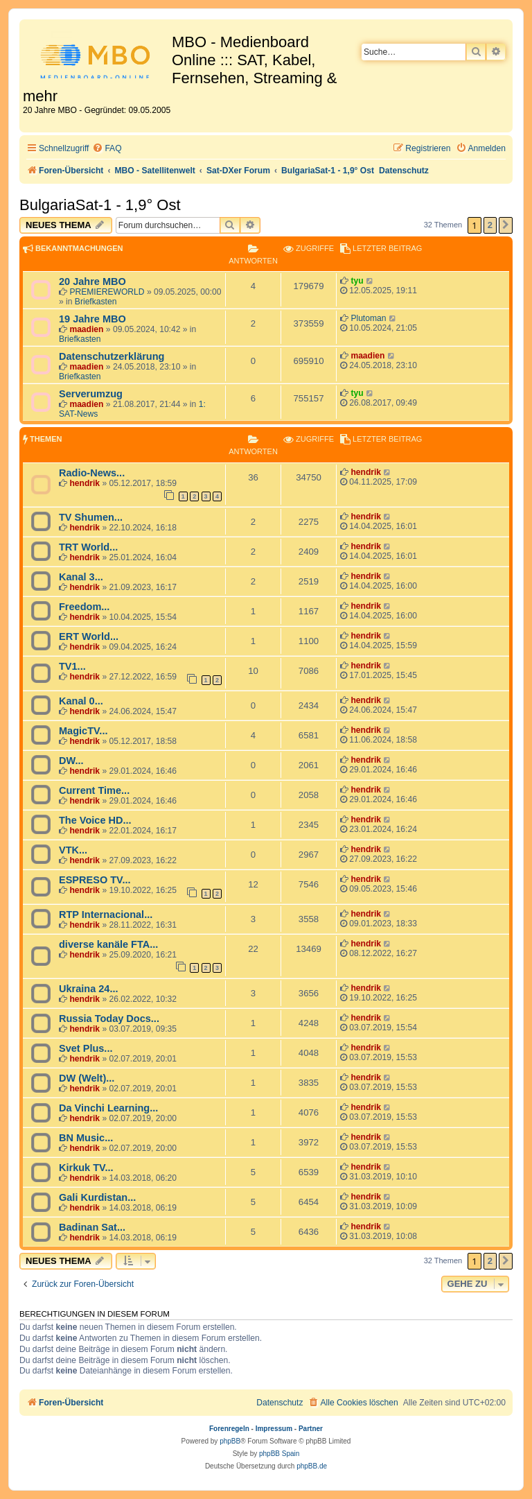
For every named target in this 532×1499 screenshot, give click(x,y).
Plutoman (368, 318)
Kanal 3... (81, 576)
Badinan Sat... (92, 1227)
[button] (506, 225)
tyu (357, 281)
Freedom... (84, 606)
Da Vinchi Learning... (108, 1108)
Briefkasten (96, 301)
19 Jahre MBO (92, 318)
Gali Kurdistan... (97, 1197)
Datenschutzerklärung (111, 356)
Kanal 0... (81, 701)
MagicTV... (83, 730)
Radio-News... (92, 472)
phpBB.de (311, 1466)
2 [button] (490, 225)
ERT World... (88, 636)
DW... (71, 760)
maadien (86, 329)
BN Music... (86, 1137)
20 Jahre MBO (92, 281)
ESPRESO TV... (95, 879)
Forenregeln (229, 1428)
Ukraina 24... (88, 988)
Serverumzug (91, 393)
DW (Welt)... (86, 1078)
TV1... (72, 666)
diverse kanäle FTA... (108, 944)
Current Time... (94, 790)
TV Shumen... (91, 517)
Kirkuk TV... (86, 1167)
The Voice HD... (95, 820)
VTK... (73, 850)
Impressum (274, 1428)
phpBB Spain (279, 1453)
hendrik (84, 483)
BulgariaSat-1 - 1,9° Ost (100, 205)
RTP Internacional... (105, 914)
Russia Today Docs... (109, 1018)
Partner (311, 1428)
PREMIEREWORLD (106, 292)
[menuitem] (106, 148)
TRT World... (88, 547)
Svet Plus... (85, 1048)
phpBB (230, 1441)
